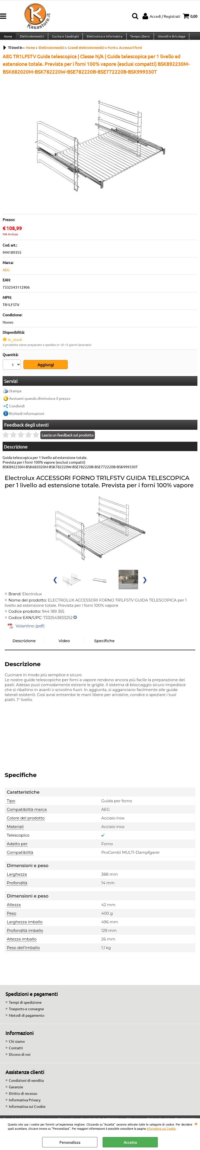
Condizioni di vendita (26, 1083)
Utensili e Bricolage (169, 39)
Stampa (15, 393)
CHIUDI (195, 1123)
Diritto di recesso (23, 1096)
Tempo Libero (138, 39)
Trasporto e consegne (26, 1011)
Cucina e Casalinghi (64, 39)
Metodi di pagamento (26, 1018)
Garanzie (16, 1090)
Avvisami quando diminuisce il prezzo (39, 401)
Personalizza (69, 1142)
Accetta (130, 1142)
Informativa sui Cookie (161, 1128)
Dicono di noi (19, 1057)
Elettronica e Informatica (103, 39)
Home (8, 39)
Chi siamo (17, 1044)
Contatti (16, 1050)
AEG (6, 275)
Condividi (17, 409)
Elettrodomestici (31, 39)
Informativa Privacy (25, 1103)
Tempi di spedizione (25, 1005)
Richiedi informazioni (26, 416)
